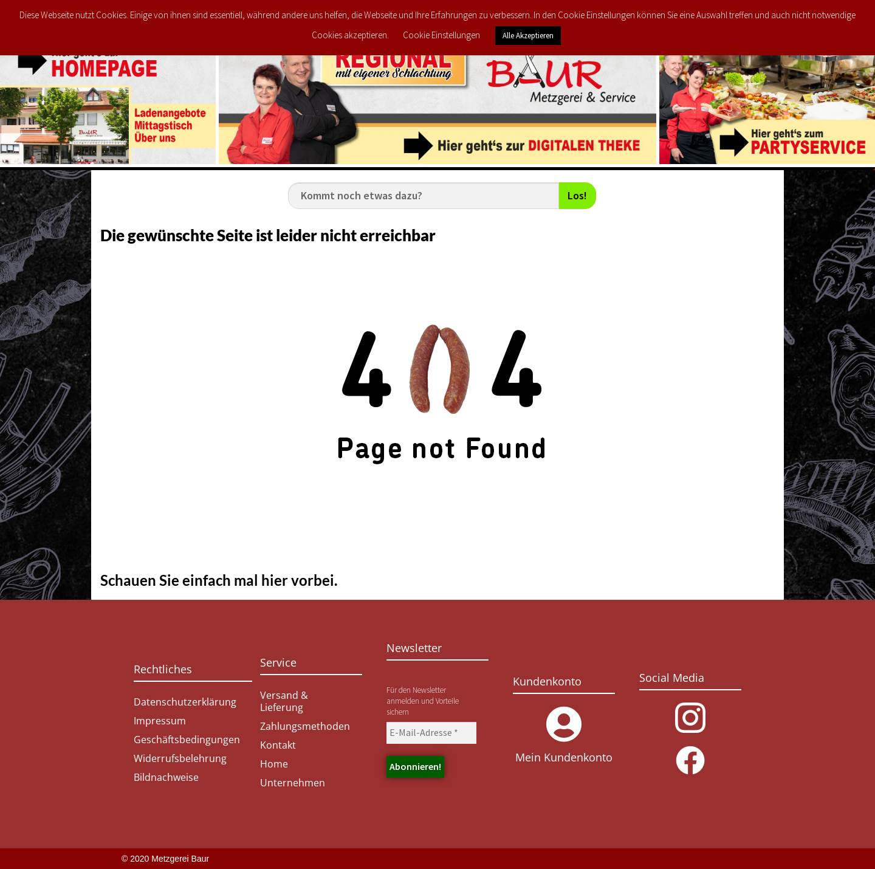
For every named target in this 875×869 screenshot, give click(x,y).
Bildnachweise (166, 777)
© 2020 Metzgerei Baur (165, 859)
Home (274, 764)
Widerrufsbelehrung (180, 758)
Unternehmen (292, 782)
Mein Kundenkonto (563, 757)
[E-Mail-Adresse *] (431, 733)
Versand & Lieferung (284, 701)
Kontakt (278, 745)
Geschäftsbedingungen (187, 739)
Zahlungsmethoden (305, 726)
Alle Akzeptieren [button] (528, 35)
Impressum (160, 720)
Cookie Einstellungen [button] (441, 35)
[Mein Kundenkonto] (564, 724)
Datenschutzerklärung (185, 702)
